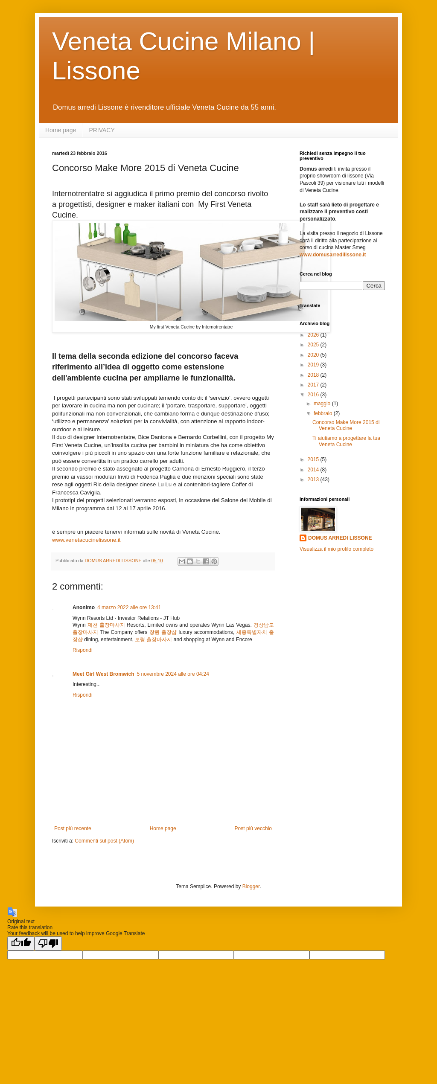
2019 (314, 365)
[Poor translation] (48, 943)
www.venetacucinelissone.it (86, 540)
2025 (314, 345)
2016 (314, 395)
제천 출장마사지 (106, 625)
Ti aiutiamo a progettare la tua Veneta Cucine (346, 441)
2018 (314, 375)
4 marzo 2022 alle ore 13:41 (129, 607)
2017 (314, 385)
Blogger (251, 886)
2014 (314, 470)
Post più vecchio (253, 828)
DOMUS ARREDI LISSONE (340, 538)
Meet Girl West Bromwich (103, 674)
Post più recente (72, 828)
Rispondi (83, 650)
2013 (314, 479)
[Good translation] (21, 943)
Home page (60, 130)
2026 (314, 335)
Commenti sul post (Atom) (104, 841)
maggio (323, 404)
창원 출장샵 (163, 632)
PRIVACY (101, 130)
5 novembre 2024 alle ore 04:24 (173, 674)
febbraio (324, 413)
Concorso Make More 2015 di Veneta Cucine (345, 425)
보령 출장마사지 (153, 639)
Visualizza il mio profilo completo (336, 549)
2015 (314, 459)
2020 (314, 355)
